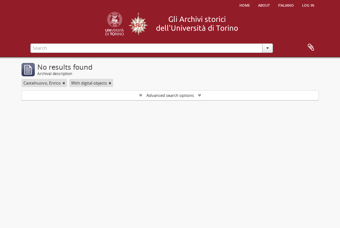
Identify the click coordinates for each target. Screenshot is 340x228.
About (264, 4)
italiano (286, 4)
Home (244, 4)
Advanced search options (170, 95)
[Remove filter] (64, 83)
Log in (308, 4)
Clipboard (311, 47)
